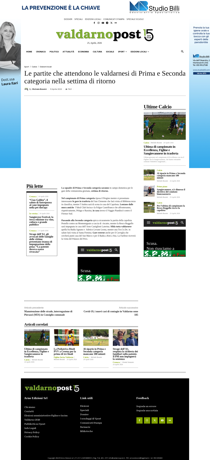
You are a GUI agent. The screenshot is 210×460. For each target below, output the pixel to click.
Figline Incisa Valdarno (63, 357)
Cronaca (32, 197)
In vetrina (33, 214)
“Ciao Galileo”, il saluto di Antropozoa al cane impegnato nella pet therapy (40, 204)
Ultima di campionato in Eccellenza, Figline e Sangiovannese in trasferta (36, 353)
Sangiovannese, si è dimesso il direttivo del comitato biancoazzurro (171, 191)
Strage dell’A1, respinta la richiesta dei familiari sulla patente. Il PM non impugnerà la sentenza (125, 354)
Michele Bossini (39, 89)
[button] (182, 51)
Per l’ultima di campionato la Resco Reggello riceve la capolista (171, 208)
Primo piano (162, 187)
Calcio (34, 67)
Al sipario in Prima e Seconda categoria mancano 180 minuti (94, 351)
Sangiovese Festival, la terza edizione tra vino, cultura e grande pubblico (41, 221)
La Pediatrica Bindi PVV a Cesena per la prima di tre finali (65, 351)
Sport (26, 67)
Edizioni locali (46, 67)
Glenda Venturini (128, 362)
